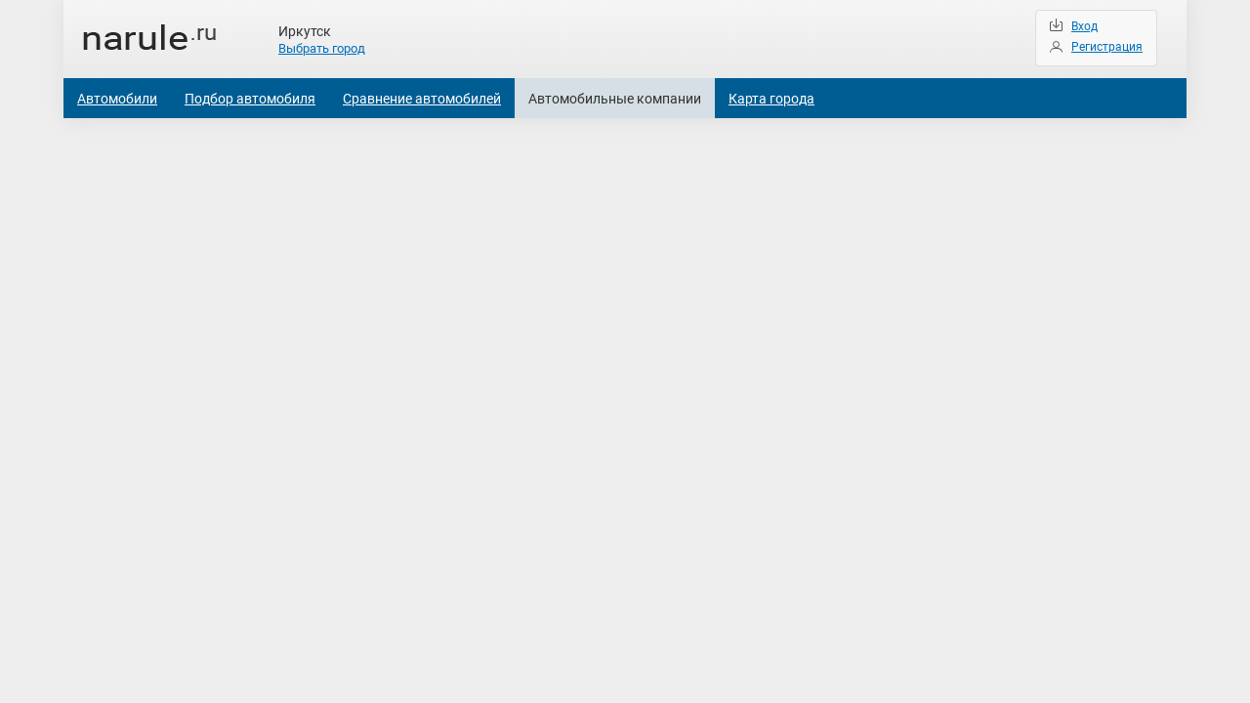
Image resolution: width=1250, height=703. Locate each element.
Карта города (771, 98)
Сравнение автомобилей (422, 98)
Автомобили (117, 98)
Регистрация (1107, 47)
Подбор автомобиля (250, 98)
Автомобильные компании (614, 98)
